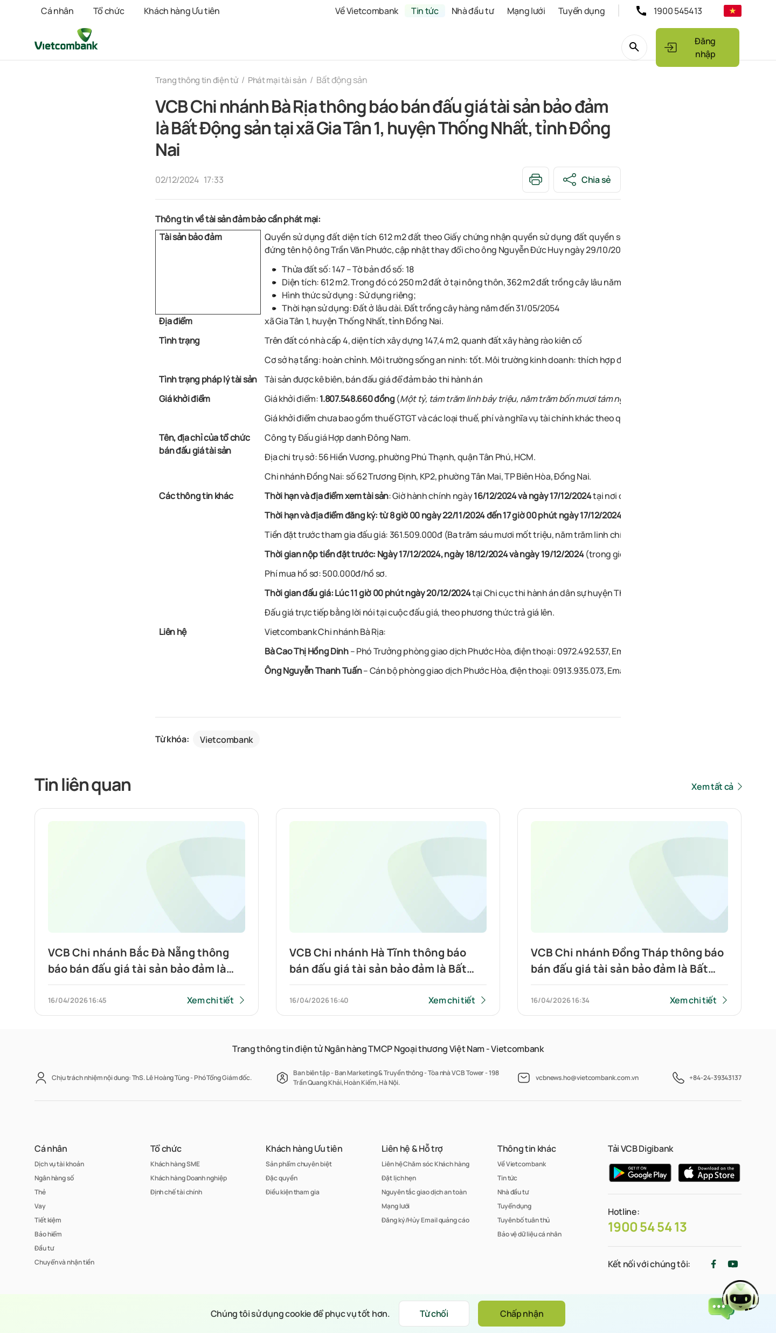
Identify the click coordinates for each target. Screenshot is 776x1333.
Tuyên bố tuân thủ (523, 1220)
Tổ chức (108, 11)
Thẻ (40, 1192)
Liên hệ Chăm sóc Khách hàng (425, 1163)
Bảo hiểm (48, 1234)
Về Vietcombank (366, 11)
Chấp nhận (523, 1314)
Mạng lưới (526, 11)
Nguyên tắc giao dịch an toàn (424, 1192)
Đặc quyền (281, 1177)
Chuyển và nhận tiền (64, 1262)
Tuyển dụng (581, 11)
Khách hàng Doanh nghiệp (188, 1177)
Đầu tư (43, 1248)
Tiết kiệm (47, 1220)
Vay (40, 1206)
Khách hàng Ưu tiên (182, 11)
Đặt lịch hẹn (399, 1177)
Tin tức (425, 11)
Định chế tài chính (176, 1192)
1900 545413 (678, 11)
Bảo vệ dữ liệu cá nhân (529, 1234)
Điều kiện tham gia (292, 1192)
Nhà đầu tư (473, 11)
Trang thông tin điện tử (200, 80)
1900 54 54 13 (647, 1226)
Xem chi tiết (209, 1001)
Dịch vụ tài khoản (59, 1163)
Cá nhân (57, 11)
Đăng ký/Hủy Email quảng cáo (425, 1220)
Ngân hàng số (54, 1177)
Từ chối (431, 1314)
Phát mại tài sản (285, 80)
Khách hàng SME (175, 1163)
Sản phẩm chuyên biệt (298, 1163)
